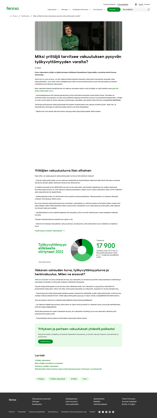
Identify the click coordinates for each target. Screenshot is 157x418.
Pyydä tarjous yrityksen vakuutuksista (50, 230)
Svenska (147, 4)
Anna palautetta (72, 404)
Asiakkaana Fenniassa (82, 9)
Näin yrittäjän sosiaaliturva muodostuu (49, 363)
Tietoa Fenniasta (128, 399)
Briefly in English (128, 404)
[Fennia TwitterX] (103, 412)
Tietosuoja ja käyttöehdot (37, 412)
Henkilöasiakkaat (109, 4)
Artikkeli (74, 379)
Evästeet (92, 412)
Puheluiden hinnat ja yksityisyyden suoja (74, 412)
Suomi (141, 4)
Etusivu (15, 16)
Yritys (85, 379)
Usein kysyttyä (71, 401)
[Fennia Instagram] (106, 412)
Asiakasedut (37, 404)
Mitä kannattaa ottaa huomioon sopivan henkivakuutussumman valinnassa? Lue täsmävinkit (68, 369)
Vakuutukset (54, 9)
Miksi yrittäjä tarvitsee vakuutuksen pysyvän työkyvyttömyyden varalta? (56, 16)
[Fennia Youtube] (110, 412)
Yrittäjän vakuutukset (42, 360)
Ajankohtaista (99, 399)
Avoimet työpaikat (129, 401)
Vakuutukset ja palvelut (41, 399)
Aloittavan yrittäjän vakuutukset (46, 366)
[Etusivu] (12, 8)
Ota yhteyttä (99, 9)
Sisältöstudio (25, 16)
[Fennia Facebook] (99, 412)
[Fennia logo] (20, 399)
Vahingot (66, 9)
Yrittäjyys (40, 379)
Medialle (97, 401)
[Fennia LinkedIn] (113, 412)
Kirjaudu (114, 9)
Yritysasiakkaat (122, 4)
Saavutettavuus (53, 412)
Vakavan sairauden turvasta (45, 280)
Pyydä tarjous (45, 341)
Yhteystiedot (22, 412)
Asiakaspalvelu (71, 399)
